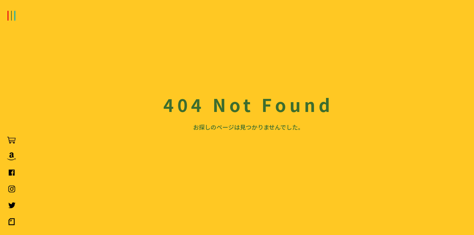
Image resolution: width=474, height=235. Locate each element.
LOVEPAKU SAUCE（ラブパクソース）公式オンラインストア (11, 140)
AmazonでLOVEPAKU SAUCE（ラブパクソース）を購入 (11, 156)
